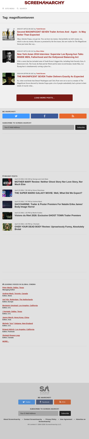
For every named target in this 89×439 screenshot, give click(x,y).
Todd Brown (40, 29)
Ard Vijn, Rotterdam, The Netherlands (17, 300)
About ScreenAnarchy (12, 419)
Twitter (27, 402)
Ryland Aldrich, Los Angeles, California (18, 329)
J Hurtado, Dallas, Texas (12, 311)
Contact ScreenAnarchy (33, 419)
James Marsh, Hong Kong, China (15, 317)
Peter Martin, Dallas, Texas (13, 288)
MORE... (5, 341)
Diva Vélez (40, 51)
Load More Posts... (44, 98)
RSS (62, 402)
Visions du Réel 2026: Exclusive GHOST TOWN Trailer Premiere (48, 215)
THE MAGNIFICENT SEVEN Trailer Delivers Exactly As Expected (50, 76)
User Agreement (66, 419)
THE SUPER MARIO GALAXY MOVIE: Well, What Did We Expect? (48, 193)
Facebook (44, 402)
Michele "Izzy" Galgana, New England (17, 323)
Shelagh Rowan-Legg (11, 335)
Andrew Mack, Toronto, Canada (15, 294)
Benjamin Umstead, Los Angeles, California (20, 305)
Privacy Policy (51, 419)
